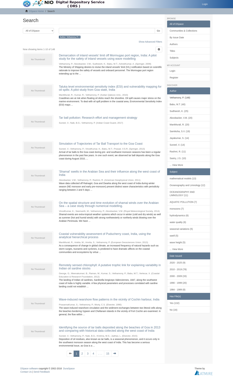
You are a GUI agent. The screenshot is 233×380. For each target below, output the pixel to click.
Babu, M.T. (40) (178, 104)
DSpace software (29, 368)
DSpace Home (36, 11)
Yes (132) (174, 303)
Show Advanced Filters (150, 41)
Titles (172, 51)
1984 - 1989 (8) (178, 289)
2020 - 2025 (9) (178, 262)
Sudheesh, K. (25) (179, 111)
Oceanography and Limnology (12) (187, 185)
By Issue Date (177, 37)
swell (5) (174, 235)
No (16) (173, 310)
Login (172, 71)
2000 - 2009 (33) (178, 276)
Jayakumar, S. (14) (179, 138)
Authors (174, 44)
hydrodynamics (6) (179, 215)
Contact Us (26, 371)
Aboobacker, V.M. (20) (181, 118)
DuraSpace (69, 368)
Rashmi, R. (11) (178, 151)
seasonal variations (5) (181, 229)
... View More (176, 165)
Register (174, 77)
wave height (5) (178, 242)
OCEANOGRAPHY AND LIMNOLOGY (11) (182, 194)
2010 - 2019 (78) (178, 269)
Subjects (174, 57)
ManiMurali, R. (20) (179, 124)
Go (158, 30)
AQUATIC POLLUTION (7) (183, 202)
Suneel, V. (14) (177, 144)
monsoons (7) (177, 208)
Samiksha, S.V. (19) (180, 131)
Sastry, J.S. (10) (178, 158)
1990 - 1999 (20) (178, 283)
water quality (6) (178, 222)
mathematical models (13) (183, 178)
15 (107, 353)
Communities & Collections (183, 30)
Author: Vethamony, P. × (70, 37)
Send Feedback (42, 371)
